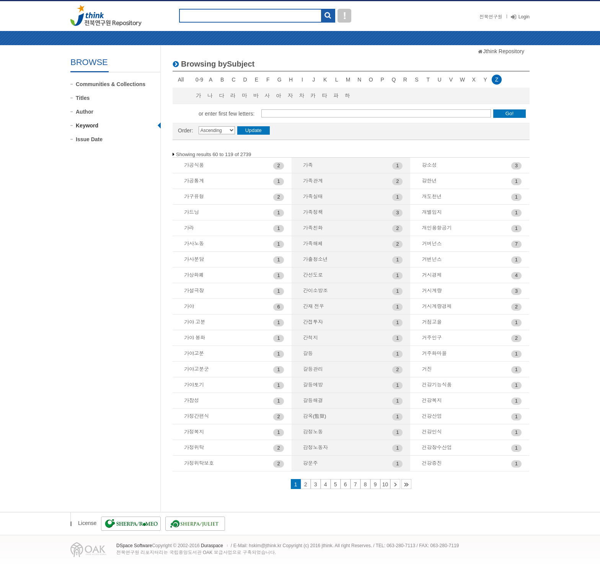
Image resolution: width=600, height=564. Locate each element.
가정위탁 (194, 447)
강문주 (310, 463)
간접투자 (313, 322)
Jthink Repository (503, 51)
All (181, 80)
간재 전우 (313, 306)
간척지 (310, 338)
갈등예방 (313, 385)
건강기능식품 (437, 385)
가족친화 (313, 228)
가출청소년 (315, 259)
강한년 (429, 181)
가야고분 (194, 353)
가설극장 (194, 290)
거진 (427, 369)
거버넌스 (432, 243)
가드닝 (191, 212)
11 (395, 484)
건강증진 (432, 463)
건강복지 (432, 400)
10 (385, 484)
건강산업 (432, 416)
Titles (83, 98)
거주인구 (432, 338)
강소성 (429, 165)
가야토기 (194, 385)
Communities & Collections (110, 84)
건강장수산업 (437, 447)
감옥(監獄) (314, 416)
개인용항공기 (437, 228)
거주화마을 (434, 353)
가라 (189, 228)
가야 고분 (194, 322)
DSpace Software (134, 545)
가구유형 (194, 196)
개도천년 (432, 196)
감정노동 (313, 432)
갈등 (308, 353)
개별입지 (432, 212)
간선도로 (313, 275)
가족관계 (313, 181)
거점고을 (432, 322)
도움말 (344, 16)
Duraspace (212, 545)
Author (84, 112)
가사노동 (194, 243)
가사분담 (194, 259)
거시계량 (432, 290)
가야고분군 (196, 369)
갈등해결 (313, 400)
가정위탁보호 (199, 463)
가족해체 (313, 243)
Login (524, 17)
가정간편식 (196, 416)
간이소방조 (315, 290)
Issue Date (89, 139)
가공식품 (194, 165)
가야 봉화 (194, 338)
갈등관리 (313, 369)
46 (406, 484)
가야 (189, 306)
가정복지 (194, 432)
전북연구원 (490, 17)
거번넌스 (432, 259)
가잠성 (191, 400)
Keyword (87, 125)
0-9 (199, 80)
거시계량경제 (437, 306)
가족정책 (313, 212)
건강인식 (432, 432)
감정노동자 (315, 447)
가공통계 (194, 181)
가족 (308, 165)
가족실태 (313, 196)
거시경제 (432, 275)
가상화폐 (194, 275)
